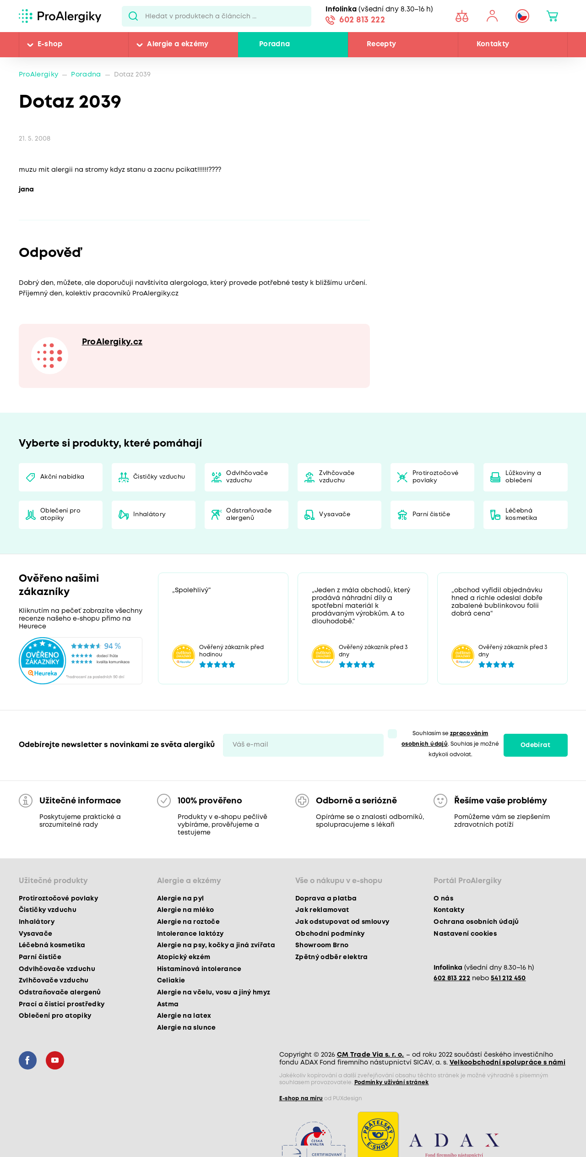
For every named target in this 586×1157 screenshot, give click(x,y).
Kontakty (493, 44)
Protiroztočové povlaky (435, 477)
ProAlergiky (39, 75)
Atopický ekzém (184, 957)
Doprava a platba (326, 898)
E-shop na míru (301, 1098)
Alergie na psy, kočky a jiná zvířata (216, 945)
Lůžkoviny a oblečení (523, 477)
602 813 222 (362, 20)
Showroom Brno (321, 945)
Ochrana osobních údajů (476, 922)
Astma (168, 1004)
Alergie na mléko (185, 910)
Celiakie (171, 980)
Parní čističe (431, 514)
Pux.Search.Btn (133, 16)
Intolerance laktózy (190, 934)
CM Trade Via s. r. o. (370, 1055)
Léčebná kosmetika (521, 514)
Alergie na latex (184, 1016)
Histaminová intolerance (199, 969)
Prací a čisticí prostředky (62, 1004)
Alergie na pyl (180, 898)
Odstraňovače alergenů (248, 514)
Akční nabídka (62, 477)
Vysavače (334, 514)
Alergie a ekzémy (177, 44)
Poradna (274, 44)
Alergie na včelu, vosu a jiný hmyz (214, 992)
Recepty (381, 44)
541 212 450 (508, 979)
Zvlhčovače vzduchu (336, 477)
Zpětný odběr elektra (331, 957)
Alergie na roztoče (188, 922)
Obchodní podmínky (330, 934)
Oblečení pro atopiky (60, 514)
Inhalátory (149, 514)
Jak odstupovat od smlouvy (342, 922)
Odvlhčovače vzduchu (247, 477)
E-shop (50, 44)
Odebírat (535, 745)
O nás (443, 898)
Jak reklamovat (322, 910)
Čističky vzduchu (159, 477)
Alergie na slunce (186, 1028)
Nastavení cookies (465, 934)
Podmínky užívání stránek (391, 1082)
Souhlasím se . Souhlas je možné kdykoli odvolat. (450, 744)
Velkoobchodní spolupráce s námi (508, 1062)
